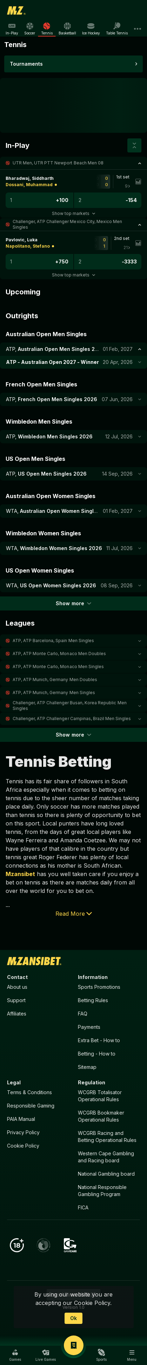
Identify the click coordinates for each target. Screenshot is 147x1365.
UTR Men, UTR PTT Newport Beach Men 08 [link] (58, 162)
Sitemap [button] (87, 1067)
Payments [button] (89, 1027)
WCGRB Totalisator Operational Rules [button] (100, 1095)
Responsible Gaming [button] (30, 1106)
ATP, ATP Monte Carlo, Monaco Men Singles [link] (58, 666)
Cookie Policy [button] (23, 1146)
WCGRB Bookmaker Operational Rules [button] (101, 1116)
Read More (73, 913)
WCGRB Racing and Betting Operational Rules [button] (107, 1136)
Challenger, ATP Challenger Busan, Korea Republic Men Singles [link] (70, 705)
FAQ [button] (82, 1014)
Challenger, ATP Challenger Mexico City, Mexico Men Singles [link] (67, 224)
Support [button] (16, 1000)
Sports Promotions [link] (99, 987)
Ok (73, 1318)
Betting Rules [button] (93, 1000)
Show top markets (73, 213)
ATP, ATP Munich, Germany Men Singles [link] (54, 692)
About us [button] (17, 987)
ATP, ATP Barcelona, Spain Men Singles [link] (53, 640)
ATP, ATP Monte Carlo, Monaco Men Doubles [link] (59, 653)
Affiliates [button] (16, 1014)
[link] (16, 10)
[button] (73, 163)
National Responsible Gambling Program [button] (102, 1190)
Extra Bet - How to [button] (99, 1040)
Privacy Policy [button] (23, 1132)
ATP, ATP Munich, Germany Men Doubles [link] (55, 679)
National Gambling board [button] (106, 1174)
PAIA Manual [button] (21, 1119)
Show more (73, 603)
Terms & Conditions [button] (29, 1092)
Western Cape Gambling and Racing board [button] (106, 1156)
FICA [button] (83, 1207)
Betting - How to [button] (96, 1054)
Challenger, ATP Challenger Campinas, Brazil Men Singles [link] (72, 718)
